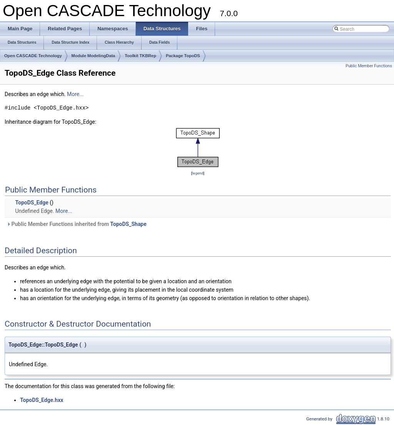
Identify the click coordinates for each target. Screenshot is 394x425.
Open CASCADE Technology (33, 55)
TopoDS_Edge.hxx (41, 400)
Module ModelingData (93, 55)
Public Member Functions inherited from (77, 224)
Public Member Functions (369, 65)
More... (75, 94)
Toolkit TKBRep (140, 55)
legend (197, 173)
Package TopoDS (183, 55)
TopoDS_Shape (128, 224)
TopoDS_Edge (31, 202)
